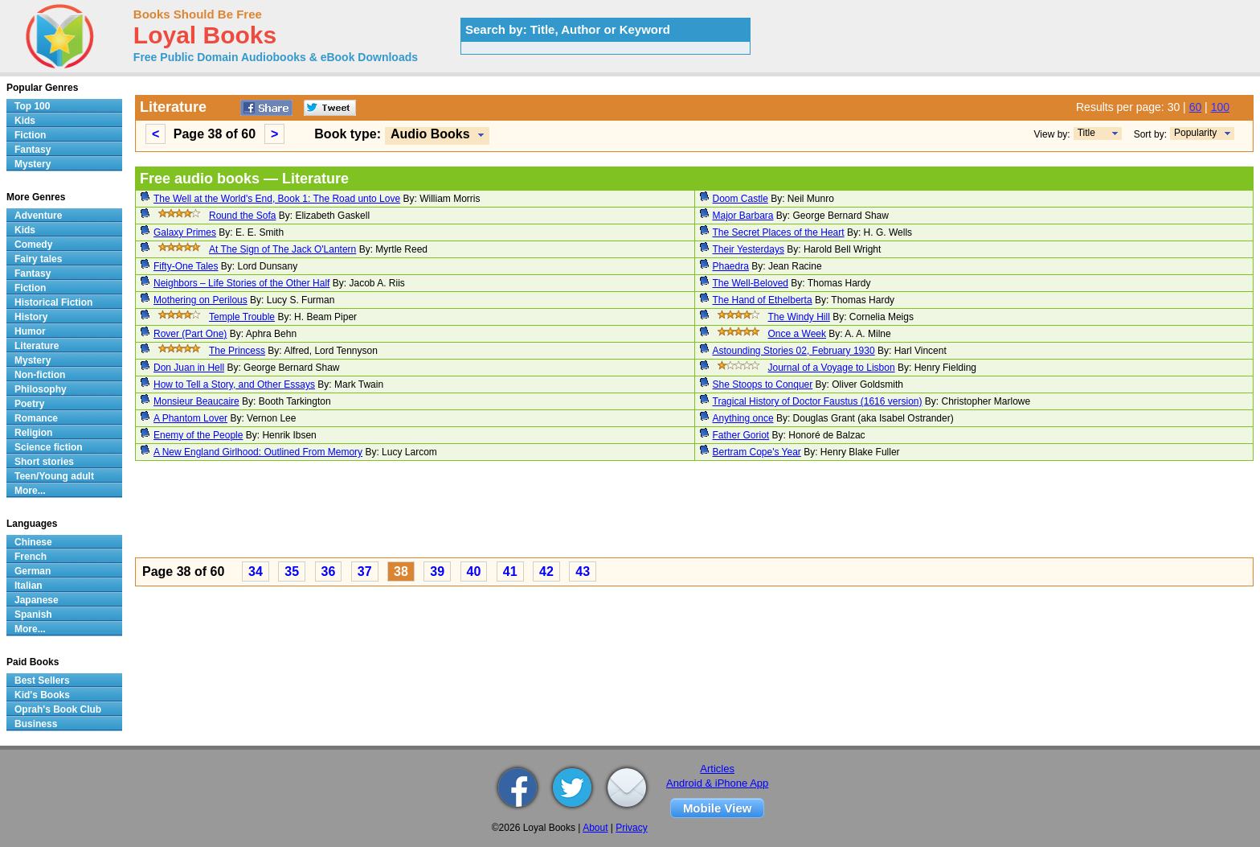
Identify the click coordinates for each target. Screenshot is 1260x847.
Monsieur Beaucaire (196, 401)
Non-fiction (39, 374)
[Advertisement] (617, 511)
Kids (24, 120)
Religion (33, 432)
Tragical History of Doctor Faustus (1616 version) (817, 401)
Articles (717, 769)
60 (1195, 107)
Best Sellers (42, 680)
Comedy (33, 244)
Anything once (743, 418)
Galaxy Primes (184, 232)
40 (474, 571)
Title (1086, 132)
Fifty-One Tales (185, 266)
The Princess (237, 350)
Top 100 (32, 106)
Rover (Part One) (190, 333)
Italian (28, 585)
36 (328, 571)
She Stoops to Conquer (763, 384)
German (32, 571)
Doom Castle (740, 198)
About (595, 827)
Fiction (30, 135)
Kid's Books (42, 695)
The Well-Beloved (751, 283)
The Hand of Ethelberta (762, 300)
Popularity (1195, 132)
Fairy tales (38, 259)
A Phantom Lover (190, 418)
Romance (36, 418)
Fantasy (32, 149)
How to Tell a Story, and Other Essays (234, 384)
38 (401, 571)
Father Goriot (741, 435)
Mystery (32, 164)
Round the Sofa (242, 215)
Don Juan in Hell (188, 367)
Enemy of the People (198, 435)
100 (1220, 107)
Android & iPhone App (717, 783)
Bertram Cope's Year (757, 452)
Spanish (33, 614)
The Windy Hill (799, 317)
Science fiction (48, 447)
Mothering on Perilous (200, 300)
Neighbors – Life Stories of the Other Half (241, 283)
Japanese (36, 600)
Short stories (44, 461)
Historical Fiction (53, 302)
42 (546, 571)
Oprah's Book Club (57, 709)
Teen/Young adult (54, 476)
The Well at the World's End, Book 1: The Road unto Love (276, 198)
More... (30, 490)
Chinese (33, 542)
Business (35, 724)
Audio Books (430, 134)
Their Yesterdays (748, 249)
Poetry (29, 403)
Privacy (631, 827)
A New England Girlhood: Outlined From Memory (257, 452)
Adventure (38, 215)
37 (365, 571)
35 (291, 571)
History (30, 317)
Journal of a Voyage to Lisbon (831, 367)
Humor (30, 331)
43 (582, 571)
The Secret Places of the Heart (779, 232)
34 (255, 571)
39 (437, 571)
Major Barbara (743, 215)
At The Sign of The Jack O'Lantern (282, 249)
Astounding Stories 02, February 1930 (794, 350)
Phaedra (731, 266)
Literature (36, 346)
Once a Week (797, 333)
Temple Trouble (242, 317)
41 (510, 571)
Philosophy (40, 389)
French (30, 556)
